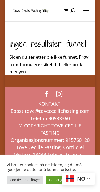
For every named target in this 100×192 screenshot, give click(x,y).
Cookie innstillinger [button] (25, 179)
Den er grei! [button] (58, 179)
